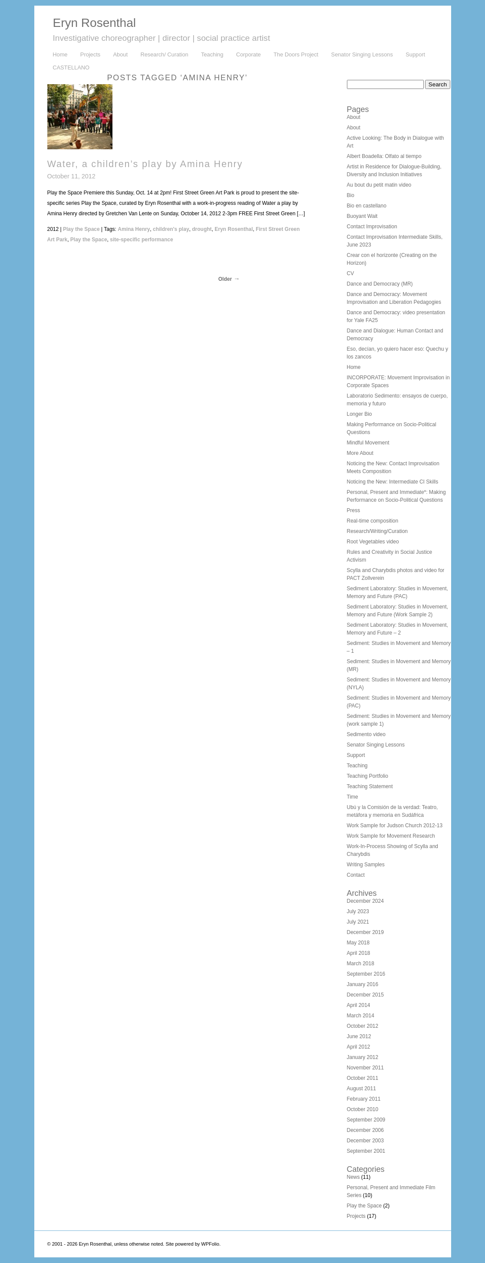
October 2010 (363, 1109)
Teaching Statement (370, 786)
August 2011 (361, 1088)
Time (352, 797)
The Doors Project (296, 54)
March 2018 (360, 963)
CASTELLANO (71, 67)
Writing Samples (366, 865)
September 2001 (366, 1151)
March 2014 (360, 1016)
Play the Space (81, 229)
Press (353, 510)
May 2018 (358, 943)
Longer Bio (359, 414)
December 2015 (365, 995)
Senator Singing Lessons (362, 54)
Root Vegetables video (373, 542)
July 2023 (358, 911)
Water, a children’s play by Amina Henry (145, 163)
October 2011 (363, 1078)
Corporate (248, 54)
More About (360, 453)
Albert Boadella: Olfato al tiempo (384, 156)
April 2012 (358, 1047)
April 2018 (358, 953)
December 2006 (365, 1130)
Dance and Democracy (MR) (380, 284)
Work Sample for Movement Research (391, 836)
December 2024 (365, 901)
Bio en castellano (366, 206)
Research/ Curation (164, 54)
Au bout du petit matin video (379, 185)
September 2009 (366, 1120)
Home (60, 54)
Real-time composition (373, 521)
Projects (90, 54)
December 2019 (365, 932)
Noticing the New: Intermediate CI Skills (393, 482)
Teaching (212, 54)
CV (350, 273)
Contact (356, 875)
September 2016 (366, 974)
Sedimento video (366, 734)
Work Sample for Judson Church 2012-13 (395, 825)
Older (225, 279)
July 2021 (358, 922)
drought (201, 229)
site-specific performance (141, 240)
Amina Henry (134, 229)
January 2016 (363, 984)
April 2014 (358, 1005)
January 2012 (363, 1057)
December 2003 (365, 1141)
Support (415, 54)
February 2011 (364, 1099)
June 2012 (359, 1036)
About (120, 54)
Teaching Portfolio (367, 776)
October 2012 (363, 1026)
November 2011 (365, 1068)
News (353, 1177)
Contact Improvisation (372, 227)
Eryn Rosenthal (94, 23)
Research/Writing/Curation (377, 531)
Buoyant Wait (362, 216)
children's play (171, 229)
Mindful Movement (368, 443)
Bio (350, 195)
